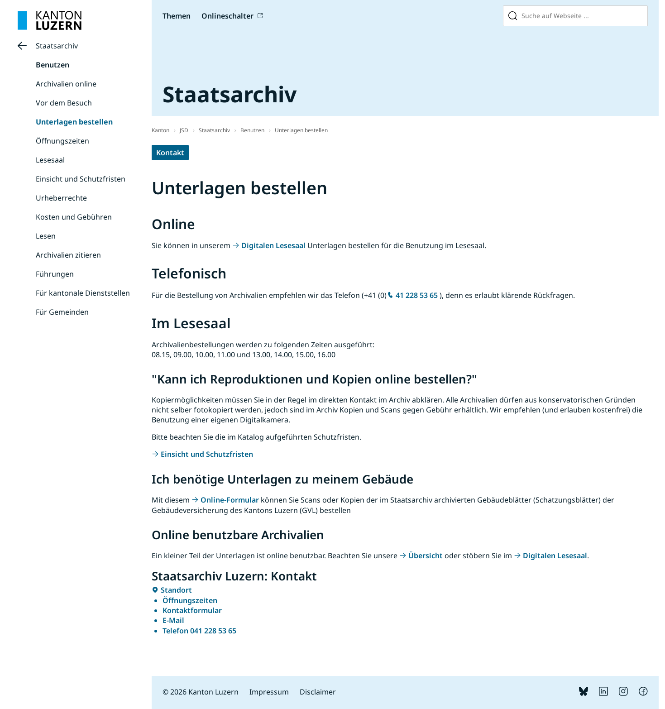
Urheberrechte (61, 198)
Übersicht (425, 555)
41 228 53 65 (417, 295)
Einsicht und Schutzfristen (80, 179)
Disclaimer (318, 692)
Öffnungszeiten (62, 141)
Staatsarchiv (57, 46)
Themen (177, 16)
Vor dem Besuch (64, 103)
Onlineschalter (227, 16)
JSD (184, 130)
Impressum (269, 692)
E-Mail (173, 620)
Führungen (55, 274)
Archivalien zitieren (68, 255)
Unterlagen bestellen (74, 122)
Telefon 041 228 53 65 (199, 631)
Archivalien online (66, 84)
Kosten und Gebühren (74, 217)
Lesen (46, 236)
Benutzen (52, 65)
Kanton (160, 130)
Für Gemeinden (62, 312)
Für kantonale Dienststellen (83, 293)
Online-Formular (230, 500)
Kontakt (170, 153)
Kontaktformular (192, 610)
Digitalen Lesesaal (273, 245)
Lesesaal (50, 160)
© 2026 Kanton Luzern (201, 692)
